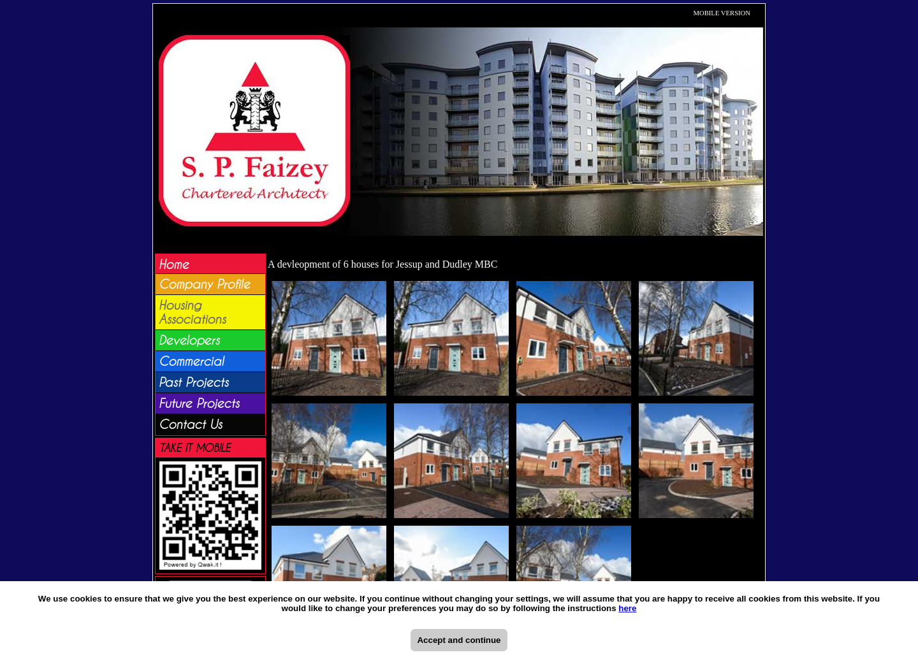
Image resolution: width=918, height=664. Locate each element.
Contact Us (190, 424)
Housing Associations (192, 312)
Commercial (191, 361)
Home (174, 264)
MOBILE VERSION (722, 13)
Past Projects (193, 382)
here (627, 608)
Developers (189, 340)
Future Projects (199, 403)
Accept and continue (458, 640)
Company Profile (204, 284)
